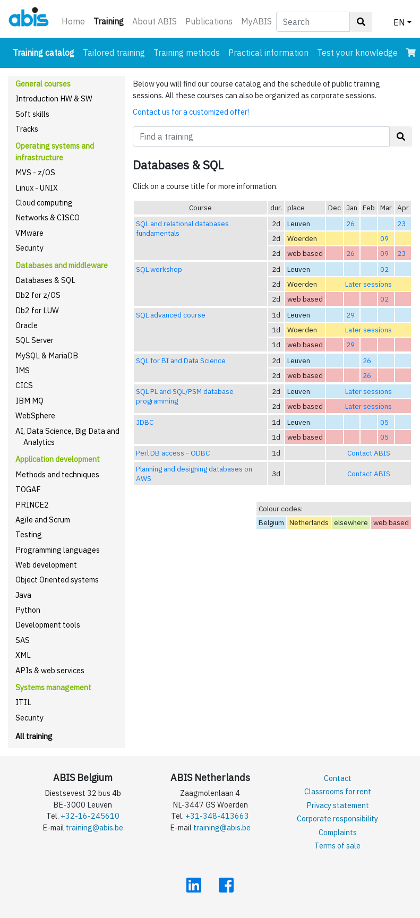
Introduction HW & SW (53, 98)
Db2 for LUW (37, 310)
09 (384, 238)
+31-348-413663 (217, 816)
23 (401, 223)
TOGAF (28, 489)
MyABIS (256, 21)
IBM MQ (29, 401)
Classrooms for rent (337, 791)
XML (23, 655)
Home (73, 21)
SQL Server (34, 340)
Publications (209, 21)
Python (27, 610)
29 (350, 315)
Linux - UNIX (36, 188)
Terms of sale (337, 845)
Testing (28, 534)
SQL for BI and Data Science (181, 360)
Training (110, 20)
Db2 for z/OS (38, 295)
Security (29, 248)
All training (34, 736)
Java (23, 595)
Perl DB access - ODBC (173, 453)
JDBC (144, 422)
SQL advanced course (170, 315)
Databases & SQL (45, 280)
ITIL (23, 702)
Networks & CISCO (47, 217)
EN (399, 22)
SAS (22, 640)
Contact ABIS (368, 453)
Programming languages (57, 550)
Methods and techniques (57, 474)
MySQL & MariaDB (46, 355)
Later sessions (368, 284)
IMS (22, 370)
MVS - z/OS (35, 172)
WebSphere (35, 415)
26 (350, 223)
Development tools (47, 625)
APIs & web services (49, 670)
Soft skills (32, 114)
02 (384, 269)
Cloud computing (44, 203)
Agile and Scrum (42, 519)
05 (384, 422)
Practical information (268, 52)
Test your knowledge (357, 52)
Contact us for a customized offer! (191, 112)
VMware (29, 233)
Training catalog (46, 52)
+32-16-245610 (90, 816)
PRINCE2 (32, 505)
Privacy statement (337, 805)
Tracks (26, 129)
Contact (338, 778)
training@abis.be (94, 827)
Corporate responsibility (337, 818)
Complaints (338, 832)
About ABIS (154, 21)
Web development (46, 565)
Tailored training (114, 52)
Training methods (186, 52)
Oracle (26, 325)
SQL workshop (159, 269)
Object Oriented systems (57, 579)
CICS (24, 385)
